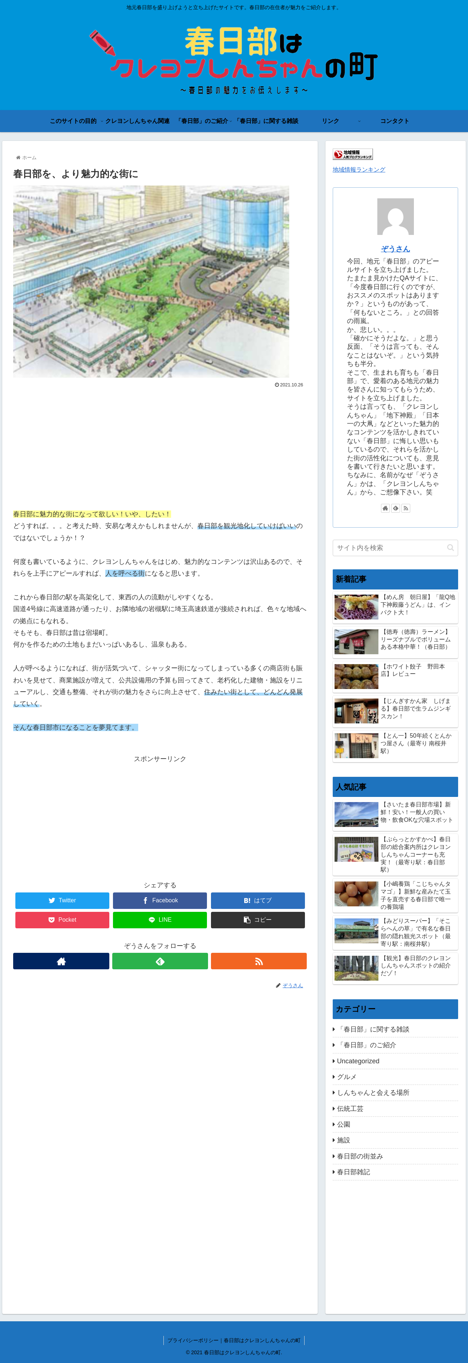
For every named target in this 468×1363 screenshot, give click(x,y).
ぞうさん (395, 249)
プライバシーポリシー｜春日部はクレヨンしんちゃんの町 (234, 1340)
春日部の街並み (360, 1156)
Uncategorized (358, 1061)
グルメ (347, 1077)
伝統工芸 (350, 1108)
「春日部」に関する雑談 (373, 1029)
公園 (343, 1124)
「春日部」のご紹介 (366, 1045)
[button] (450, 547)
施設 (343, 1140)
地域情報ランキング (359, 169)
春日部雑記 (353, 1172)
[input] (395, 548)
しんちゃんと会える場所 (373, 1092)
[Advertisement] (160, 445)
